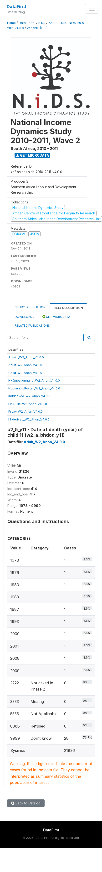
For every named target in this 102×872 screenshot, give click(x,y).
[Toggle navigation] (91, 9)
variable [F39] (37, 28)
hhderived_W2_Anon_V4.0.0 (29, 419)
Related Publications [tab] (32, 325)
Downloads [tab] (24, 317)
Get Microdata (32, 155)
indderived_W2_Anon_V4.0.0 (29, 396)
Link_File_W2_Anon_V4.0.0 (27, 404)
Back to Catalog (26, 803)
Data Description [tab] (68, 308)
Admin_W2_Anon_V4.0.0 (26, 357)
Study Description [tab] (30, 307)
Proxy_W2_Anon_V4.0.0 (25, 411)
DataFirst (16, 6)
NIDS (41, 23)
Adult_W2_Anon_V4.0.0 (25, 365)
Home (11, 23)
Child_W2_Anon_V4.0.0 (25, 373)
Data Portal (27, 23)
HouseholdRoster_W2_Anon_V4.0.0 (34, 388)
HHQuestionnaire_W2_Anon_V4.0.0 (34, 380)
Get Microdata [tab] (56, 316)
